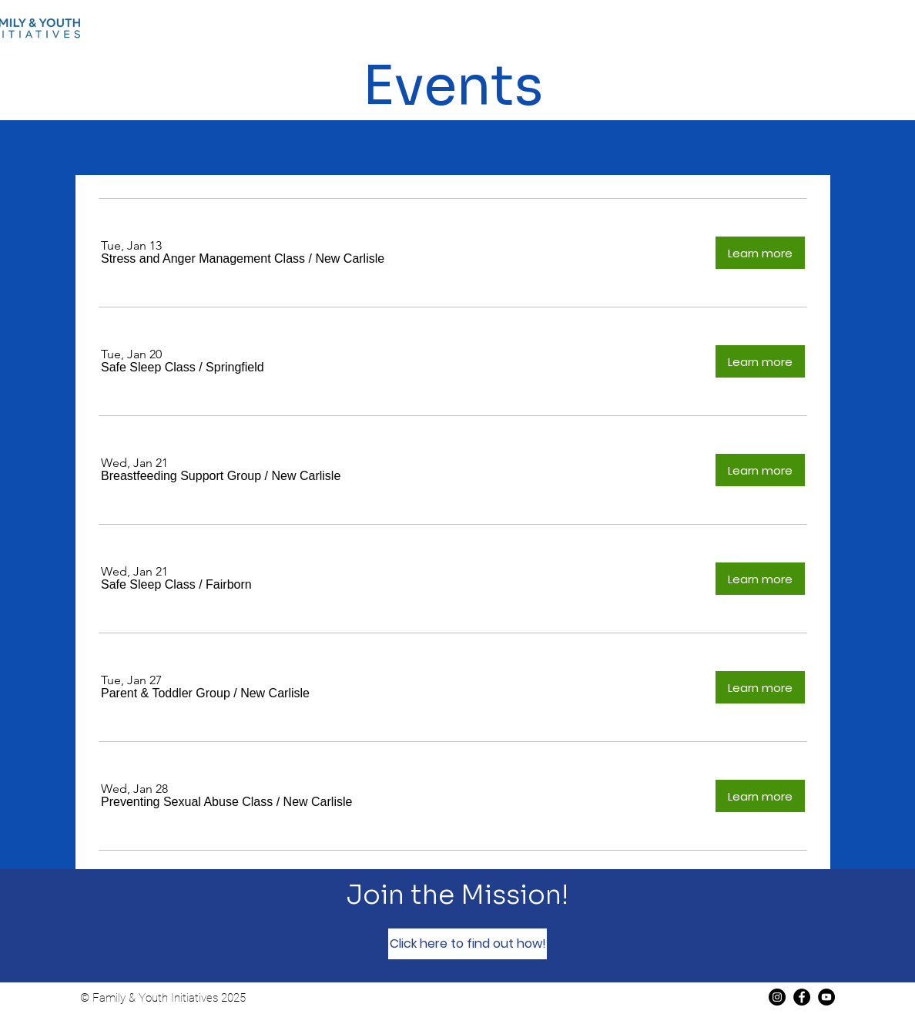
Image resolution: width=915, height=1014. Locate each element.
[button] (203, 259)
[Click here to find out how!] (467, 943)
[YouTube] (826, 997)
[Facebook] (801, 997)
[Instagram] (777, 997)
